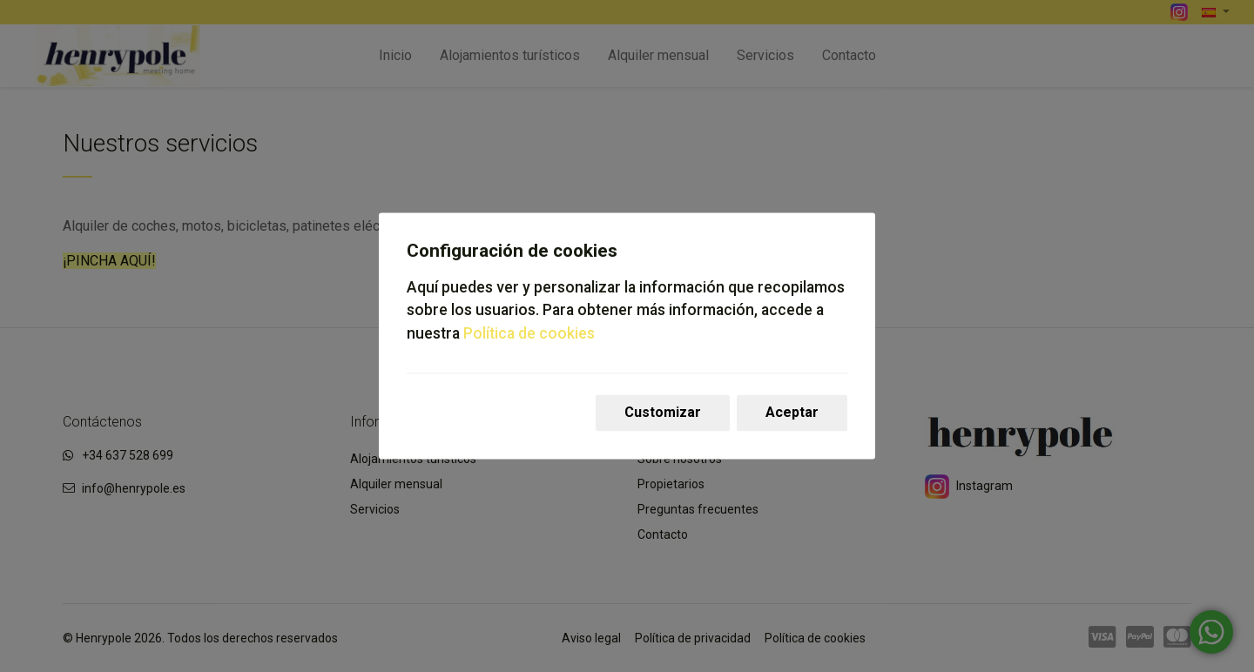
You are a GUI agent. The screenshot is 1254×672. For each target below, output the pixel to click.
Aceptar (792, 413)
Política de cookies (529, 333)
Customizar (662, 413)
